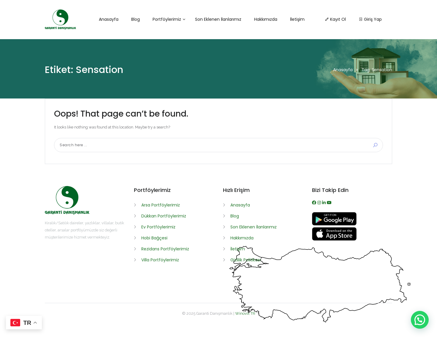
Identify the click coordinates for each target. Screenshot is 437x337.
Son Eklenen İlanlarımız (253, 227)
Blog (234, 216)
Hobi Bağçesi (154, 238)
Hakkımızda (242, 238)
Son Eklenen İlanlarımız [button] (218, 19)
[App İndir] (334, 239)
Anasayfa (343, 70)
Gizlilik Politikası (245, 260)
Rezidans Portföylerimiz (165, 249)
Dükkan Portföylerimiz (163, 216)
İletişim (237, 249)
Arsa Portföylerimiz (160, 205)
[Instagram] (319, 203)
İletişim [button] (297, 19)
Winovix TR (245, 313)
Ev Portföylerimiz (158, 227)
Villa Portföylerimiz (160, 260)
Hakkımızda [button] (265, 19)
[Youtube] (329, 203)
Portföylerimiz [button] (167, 19)
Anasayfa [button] (108, 19)
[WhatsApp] (324, 203)
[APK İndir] (334, 224)
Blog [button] (135, 19)
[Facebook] (314, 203)
